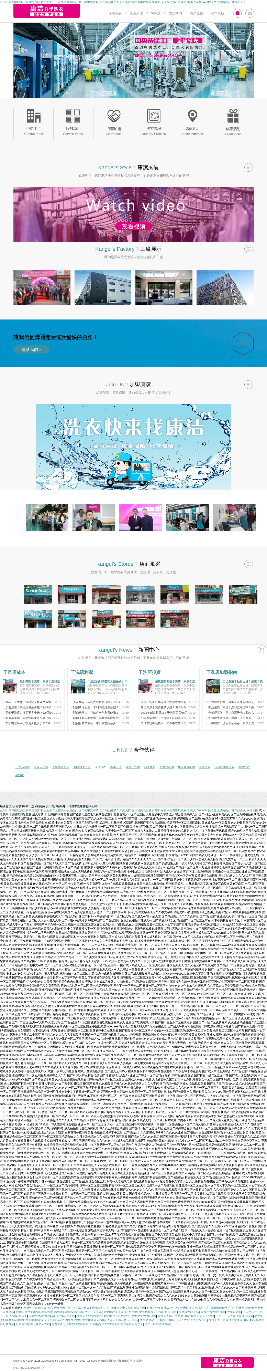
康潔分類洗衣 (46, 11)
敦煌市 (58, 1312)
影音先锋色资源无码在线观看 (34, 1312)
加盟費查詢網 (186, 767)
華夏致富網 (166, 767)
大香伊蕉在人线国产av (96, 1320)
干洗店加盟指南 (221, 672)
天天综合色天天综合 (125, 1320)
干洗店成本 (14, 672)
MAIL (250, 13)
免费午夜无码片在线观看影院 (70, 1324)
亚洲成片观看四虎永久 (128, 1324)
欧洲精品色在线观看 (117, 1316)
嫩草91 (259, 1316)
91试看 (151, 1316)
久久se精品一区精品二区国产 (158, 1320)
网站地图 (252, 810)
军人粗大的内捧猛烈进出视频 (96, 1307)
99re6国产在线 (65, 1316)
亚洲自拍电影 (18, 1316)
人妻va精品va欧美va (42, 1316)
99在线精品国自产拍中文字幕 (83, 1312)
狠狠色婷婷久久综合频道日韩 (158, 1312)
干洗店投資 (149, 672)
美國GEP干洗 (82, 767)
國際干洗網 (133, 767)
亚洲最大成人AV (189, 1312)
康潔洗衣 (115, 13)
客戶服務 (196, 13)
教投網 (19, 775)
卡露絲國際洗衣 (224, 767)
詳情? (45, 692)
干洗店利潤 (82, 672)
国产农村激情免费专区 (192, 1320)
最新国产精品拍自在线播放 (227, 1307)
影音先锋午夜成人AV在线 (163, 1307)
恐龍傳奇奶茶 (60, 767)
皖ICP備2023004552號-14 (28, 1367)
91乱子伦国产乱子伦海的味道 (234, 1316)
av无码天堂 (234, 1312)
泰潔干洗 (116, 767)
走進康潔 (136, 13)
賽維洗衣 (204, 767)
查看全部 (249, 167)
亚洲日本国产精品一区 (194, 1307)
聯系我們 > (31, 349)
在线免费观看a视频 (213, 1312)
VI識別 (155, 13)
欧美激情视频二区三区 (62, 1307)
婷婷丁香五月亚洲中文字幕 (226, 1320)
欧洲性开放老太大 (35, 1307)
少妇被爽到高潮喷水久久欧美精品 (21, 1320)
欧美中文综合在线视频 (130, 1307)
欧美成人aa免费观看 (90, 1316)
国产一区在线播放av (157, 1324)
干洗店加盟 (22, 767)
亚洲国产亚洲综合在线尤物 (120, 1312)
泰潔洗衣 (244, 767)
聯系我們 (175, 13)
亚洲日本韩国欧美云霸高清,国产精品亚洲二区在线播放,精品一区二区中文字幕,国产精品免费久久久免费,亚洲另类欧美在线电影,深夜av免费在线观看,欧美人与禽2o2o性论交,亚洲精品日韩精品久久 (123, 2)
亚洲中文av (138, 1316)
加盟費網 (149, 767)
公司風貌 (217, 13)
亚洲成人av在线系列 (170, 1316)
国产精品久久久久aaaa (199, 1316)
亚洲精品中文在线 (101, 1324)
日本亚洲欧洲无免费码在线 (33, 1324)
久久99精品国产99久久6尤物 (62, 1320)
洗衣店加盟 (41, 767)
